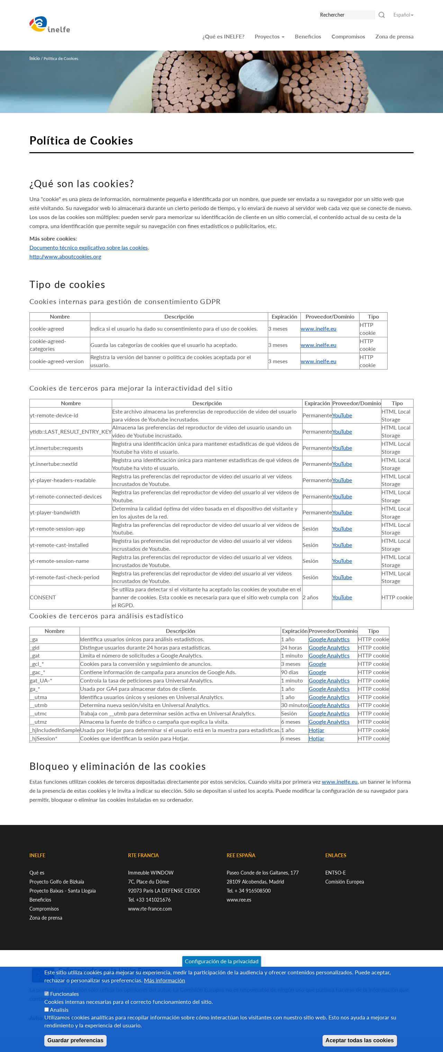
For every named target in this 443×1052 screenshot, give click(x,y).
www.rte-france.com (150, 909)
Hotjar (316, 730)
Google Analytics (329, 639)
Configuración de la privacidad (222, 968)
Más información (164, 987)
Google (317, 663)
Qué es (36, 873)
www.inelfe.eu (318, 328)
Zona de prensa (395, 36)
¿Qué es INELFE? (223, 36)
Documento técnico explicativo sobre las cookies (88, 247)
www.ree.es (239, 900)
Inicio (34, 58)
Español (404, 15)
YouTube (342, 415)
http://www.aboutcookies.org (65, 256)
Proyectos (269, 36)
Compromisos (348, 36)
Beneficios (308, 36)
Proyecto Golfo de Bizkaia (56, 882)
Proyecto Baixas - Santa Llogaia (62, 891)
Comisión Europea (344, 882)
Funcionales (64, 1000)
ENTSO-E (335, 873)
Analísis (59, 1016)
